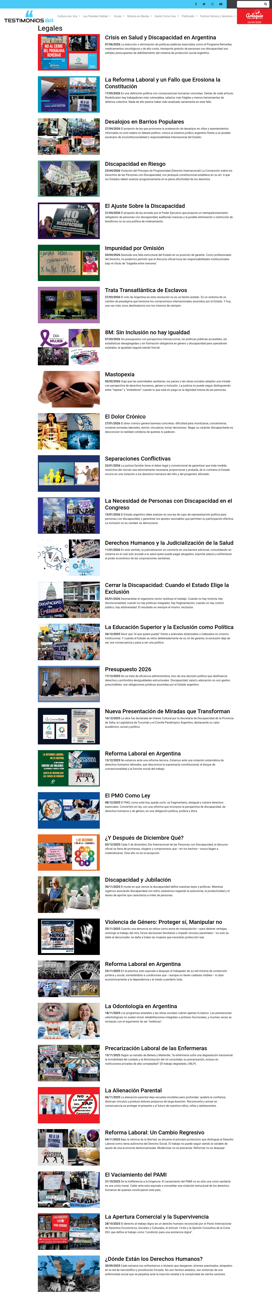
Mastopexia (120, 374)
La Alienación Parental (133, 1090)
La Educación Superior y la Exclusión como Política (169, 627)
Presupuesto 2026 (128, 669)
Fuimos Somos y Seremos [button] (216, 16)
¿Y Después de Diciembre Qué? (144, 837)
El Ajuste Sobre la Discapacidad (145, 206)
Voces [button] (118, 16)
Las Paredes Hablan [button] (96, 16)
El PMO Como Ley (127, 795)
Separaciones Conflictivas (138, 458)
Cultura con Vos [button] (67, 16)
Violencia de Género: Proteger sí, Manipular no (163, 922)
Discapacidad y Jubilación (138, 879)
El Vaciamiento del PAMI (136, 1174)
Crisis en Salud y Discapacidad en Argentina (160, 37)
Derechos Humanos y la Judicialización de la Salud (169, 542)
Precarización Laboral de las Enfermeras (156, 1048)
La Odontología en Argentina (141, 1006)
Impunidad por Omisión (134, 248)
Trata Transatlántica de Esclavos (146, 290)
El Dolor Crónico (125, 416)
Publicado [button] (188, 16)
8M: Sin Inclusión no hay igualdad (147, 332)
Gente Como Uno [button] (166, 16)
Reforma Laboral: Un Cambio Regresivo (154, 1132)
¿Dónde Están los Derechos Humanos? (154, 1259)
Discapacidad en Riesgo (135, 163)
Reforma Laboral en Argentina (143, 753)
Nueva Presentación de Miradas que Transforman (167, 711)
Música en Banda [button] (138, 16)
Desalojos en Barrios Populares (144, 121)
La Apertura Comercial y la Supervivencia (157, 1216)
